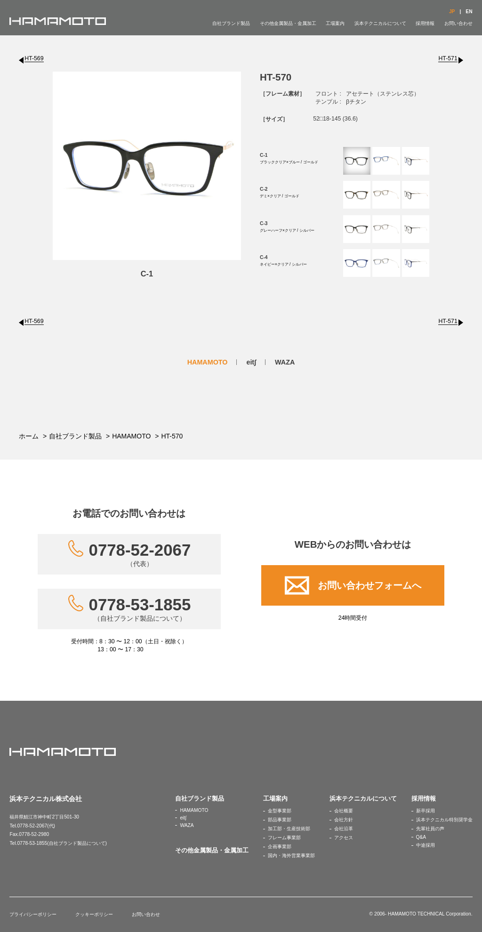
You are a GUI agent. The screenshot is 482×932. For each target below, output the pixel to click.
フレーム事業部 (284, 837)
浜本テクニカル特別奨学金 (444, 819)
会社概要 (343, 810)
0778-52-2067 (140, 554)
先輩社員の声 (430, 828)
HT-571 (447, 58)
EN (469, 11)
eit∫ (251, 362)
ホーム (29, 436)
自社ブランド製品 (231, 23)
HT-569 (33, 58)
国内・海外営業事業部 (291, 855)
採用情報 (425, 23)
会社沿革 (343, 828)
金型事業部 (279, 810)
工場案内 (335, 23)
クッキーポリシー (94, 914)
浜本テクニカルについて (380, 23)
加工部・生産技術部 (289, 828)
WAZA (285, 362)
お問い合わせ (458, 23)
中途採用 (425, 845)
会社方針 (343, 819)
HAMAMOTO (207, 362)
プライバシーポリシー (32, 914)
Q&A (421, 837)
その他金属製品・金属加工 (288, 23)
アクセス (343, 837)
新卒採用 (425, 810)
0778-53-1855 (140, 609)
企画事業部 (279, 846)
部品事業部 (279, 819)
